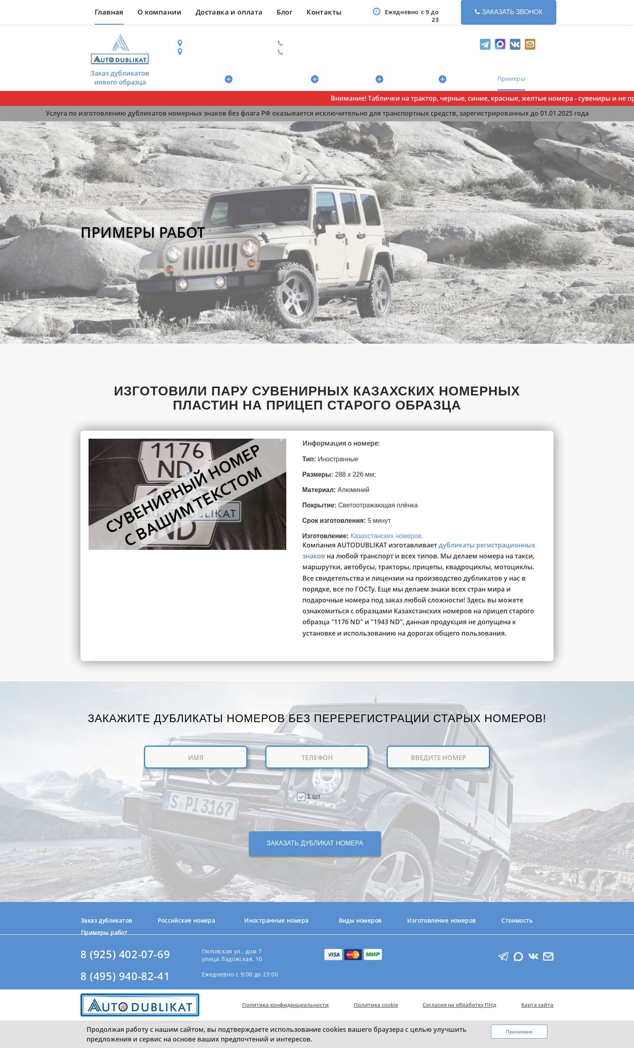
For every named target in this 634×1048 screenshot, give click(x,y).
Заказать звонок (509, 11)
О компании (159, 12)
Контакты (324, 12)
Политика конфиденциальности (285, 1004)
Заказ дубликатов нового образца (120, 58)
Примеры (511, 78)
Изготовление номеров (441, 920)
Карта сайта (537, 1004)
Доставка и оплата (229, 12)
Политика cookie (376, 1004)
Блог (285, 12)
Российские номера (198, 79)
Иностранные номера (282, 79)
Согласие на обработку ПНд (459, 1004)
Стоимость (474, 78)
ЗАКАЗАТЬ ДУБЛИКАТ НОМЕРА (315, 843)
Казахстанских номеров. (387, 535)
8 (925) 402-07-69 (125, 954)
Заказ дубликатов (106, 920)
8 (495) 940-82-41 (125, 976)
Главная (109, 12)
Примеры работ (104, 932)
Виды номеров (357, 79)
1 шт (314, 796)
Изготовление (420, 79)
